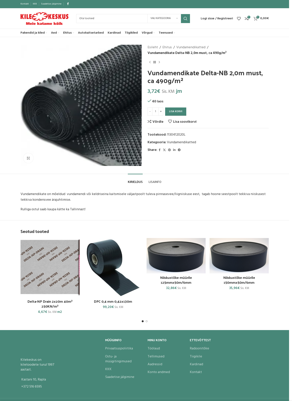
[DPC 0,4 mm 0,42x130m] (113, 267)
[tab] (135, 180)
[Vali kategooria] (164, 18)
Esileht (153, 47)
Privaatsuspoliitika (119, 348)
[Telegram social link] (179, 150)
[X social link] (164, 150)
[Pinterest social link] (169, 150)
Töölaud (154, 348)
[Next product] (159, 62)
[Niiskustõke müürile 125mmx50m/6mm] (176, 255)
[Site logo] (44, 18)
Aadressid (155, 364)
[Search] (133, 18)
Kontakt (196, 372)
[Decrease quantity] (150, 111)
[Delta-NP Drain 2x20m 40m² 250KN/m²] (50, 267)
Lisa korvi (175, 111)
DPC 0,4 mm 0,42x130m (113, 301)
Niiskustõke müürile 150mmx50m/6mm (239, 280)
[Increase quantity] (160, 111)
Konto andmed (159, 372)
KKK (108, 369)
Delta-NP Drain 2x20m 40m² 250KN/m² (50, 303)
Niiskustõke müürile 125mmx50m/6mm (176, 280)
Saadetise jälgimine (119, 377)
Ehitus (167, 47)
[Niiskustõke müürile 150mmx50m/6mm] (239, 255)
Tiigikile (196, 356)
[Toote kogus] (155, 111)
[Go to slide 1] (143, 321)
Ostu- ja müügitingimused (118, 359)
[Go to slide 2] (147, 321)
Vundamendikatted (190, 47)
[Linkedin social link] (174, 150)
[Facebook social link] (68, 4)
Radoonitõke (199, 348)
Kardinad (196, 364)
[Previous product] (150, 62)
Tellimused (156, 356)
